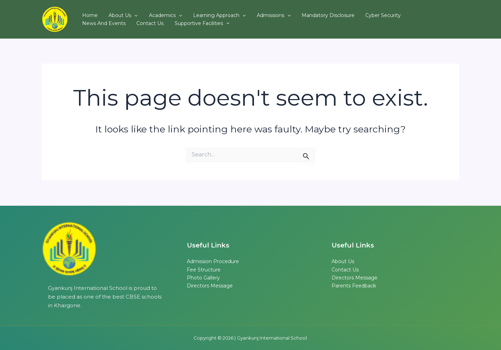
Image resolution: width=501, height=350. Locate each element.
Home (88, 13)
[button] (128, 13)
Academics (155, 13)
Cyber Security (357, 13)
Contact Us (93, 25)
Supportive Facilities (141, 25)
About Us (117, 13)
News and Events (403, 13)
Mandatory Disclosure (305, 13)
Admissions (255, 13)
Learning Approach (205, 13)
